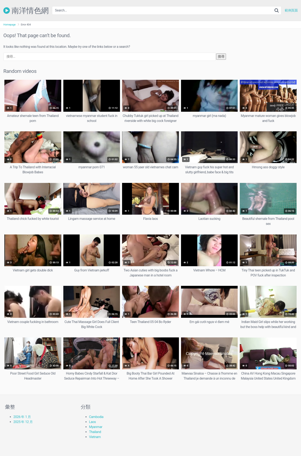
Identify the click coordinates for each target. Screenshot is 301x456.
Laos (92, 422)
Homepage (9, 24)
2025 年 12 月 (23, 422)
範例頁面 (291, 10)
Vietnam (95, 437)
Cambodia (96, 417)
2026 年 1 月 (22, 417)
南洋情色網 (26, 10)
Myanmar (95, 427)
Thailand (95, 432)
